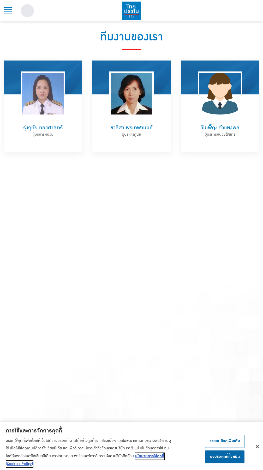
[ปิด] (257, 448)
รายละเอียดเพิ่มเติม (225, 442)
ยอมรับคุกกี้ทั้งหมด (225, 458)
